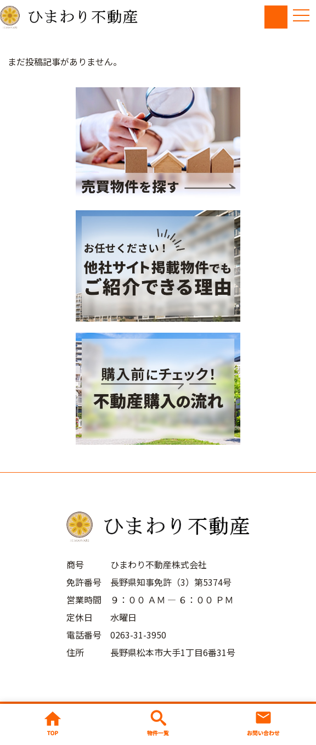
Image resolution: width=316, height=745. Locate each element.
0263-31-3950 (138, 634)
